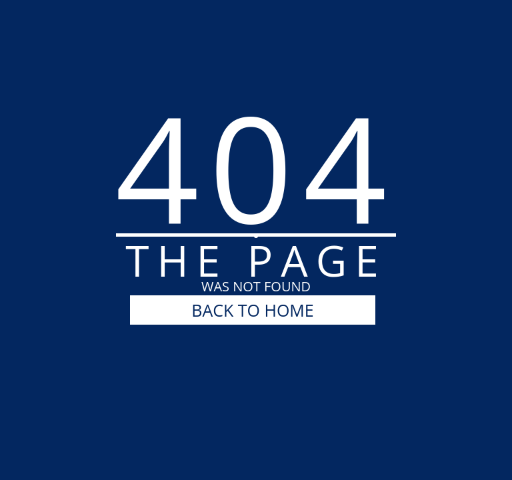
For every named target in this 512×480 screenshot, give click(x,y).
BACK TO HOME (252, 310)
